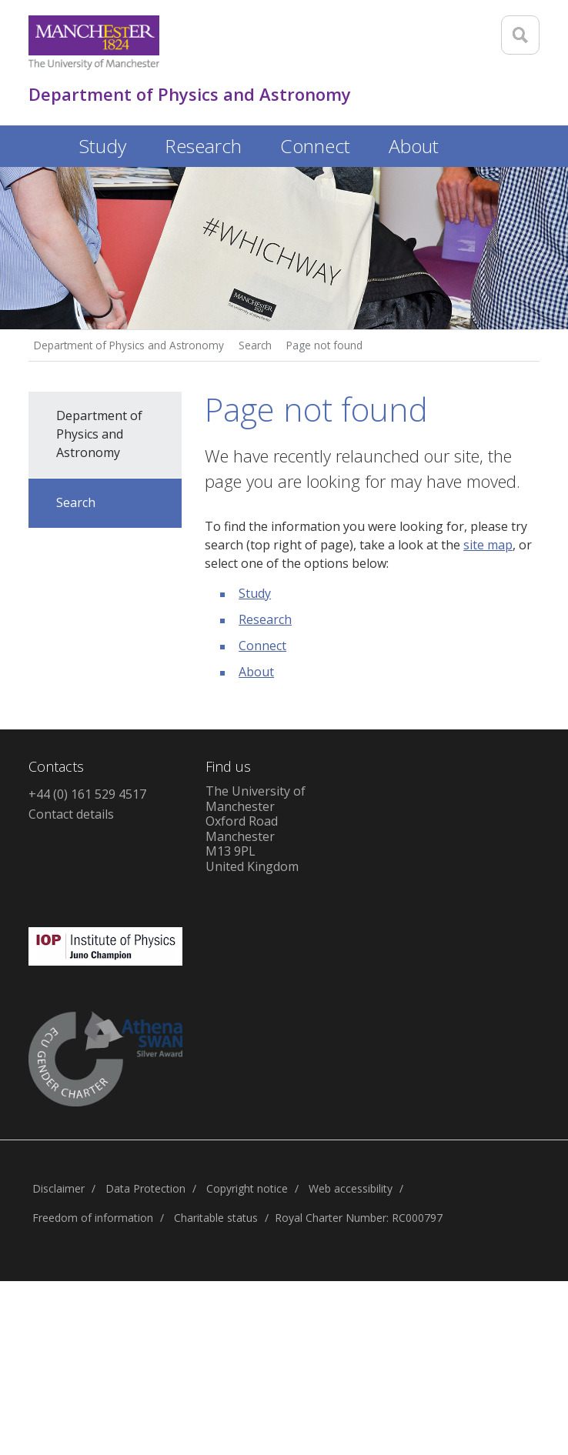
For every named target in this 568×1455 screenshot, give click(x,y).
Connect (262, 645)
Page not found (324, 345)
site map (488, 544)
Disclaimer (58, 1188)
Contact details (71, 814)
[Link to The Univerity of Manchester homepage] (93, 42)
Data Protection (145, 1188)
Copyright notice (247, 1188)
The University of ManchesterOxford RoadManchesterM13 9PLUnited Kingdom (255, 829)
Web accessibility (351, 1188)
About (256, 671)
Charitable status (216, 1217)
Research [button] (203, 146)
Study (255, 593)
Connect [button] (315, 146)
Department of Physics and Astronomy (129, 345)
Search (255, 345)
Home (43, 143)
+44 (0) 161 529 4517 (87, 794)
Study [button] (102, 146)
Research (265, 619)
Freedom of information (92, 1217)
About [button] (414, 146)
